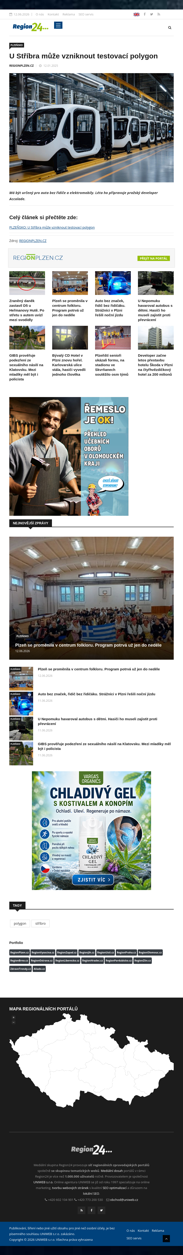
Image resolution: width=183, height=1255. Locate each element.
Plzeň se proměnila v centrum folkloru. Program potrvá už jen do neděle (88, 645)
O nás (40, 14)
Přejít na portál (154, 258)
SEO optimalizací (115, 1188)
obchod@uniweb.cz (124, 1200)
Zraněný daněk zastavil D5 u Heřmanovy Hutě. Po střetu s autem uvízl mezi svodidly (26, 310)
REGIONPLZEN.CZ (21, 66)
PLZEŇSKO (16, 45)
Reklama (68, 14)
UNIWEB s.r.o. (43, 1182)
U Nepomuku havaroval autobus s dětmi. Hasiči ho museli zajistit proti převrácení (155, 310)
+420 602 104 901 (61, 1200)
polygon (20, 923)
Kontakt (53, 14)
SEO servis (86, 14)
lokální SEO (91, 1193)
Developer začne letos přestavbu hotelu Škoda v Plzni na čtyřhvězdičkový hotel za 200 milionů (155, 364)
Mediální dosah (112, 1171)
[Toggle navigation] (58, 25)
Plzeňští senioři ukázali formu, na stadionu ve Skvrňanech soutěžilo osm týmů (111, 364)
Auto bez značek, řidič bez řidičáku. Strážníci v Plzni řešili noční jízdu (96, 694)
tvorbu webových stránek (70, 1188)
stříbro (40, 923)
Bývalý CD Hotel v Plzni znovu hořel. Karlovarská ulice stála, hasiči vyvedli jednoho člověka (69, 364)
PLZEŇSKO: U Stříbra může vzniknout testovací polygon (52, 227)
